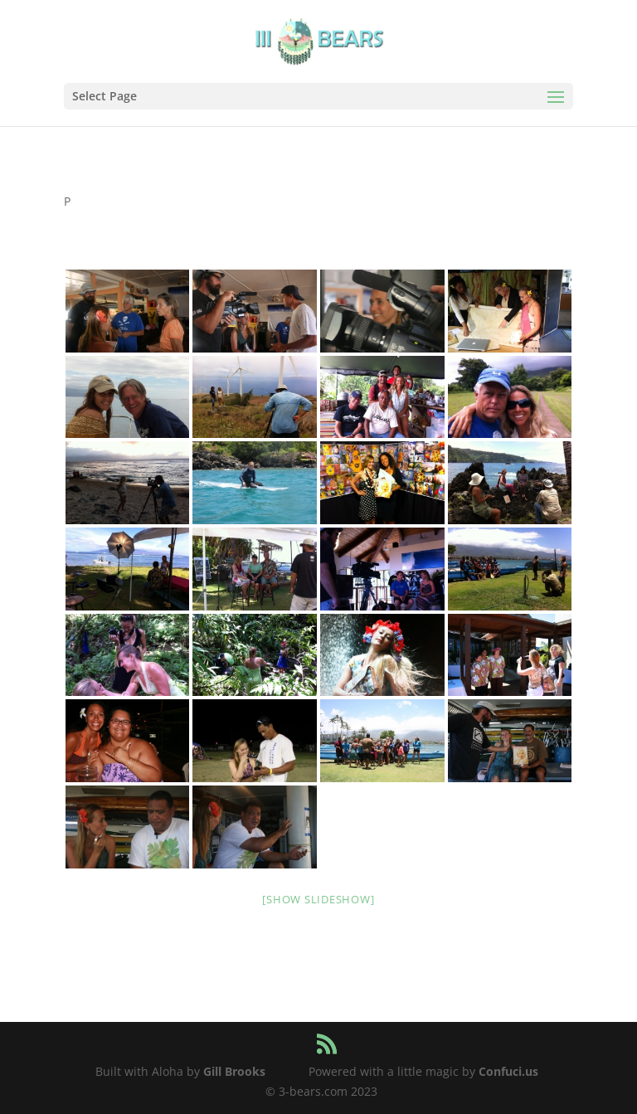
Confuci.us (508, 1071)
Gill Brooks (234, 1071)
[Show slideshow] (318, 899)
